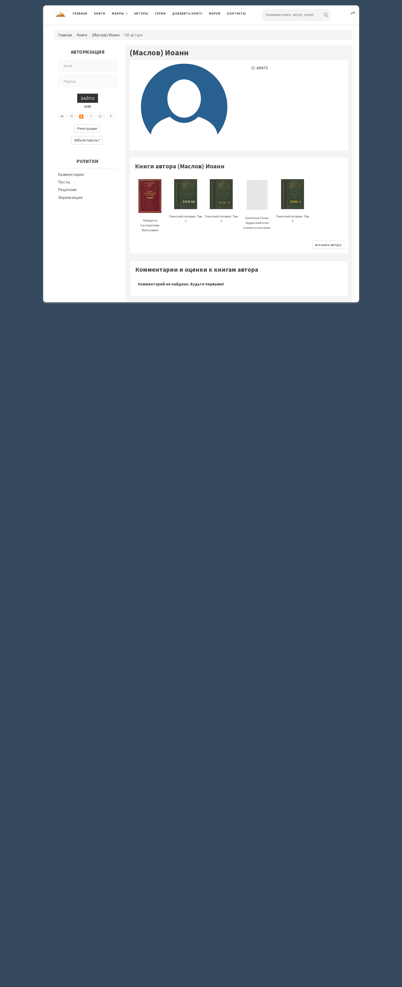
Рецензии (67, 189)
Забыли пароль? (87, 140)
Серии (160, 13)
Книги (99, 13)
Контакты (236, 13)
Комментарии (71, 174)
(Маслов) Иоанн (106, 35)
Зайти (87, 98)
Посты (64, 182)
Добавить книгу (187, 13)
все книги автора (328, 245)
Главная (80, 13)
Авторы (141, 13)
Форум (215, 13)
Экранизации (70, 197)
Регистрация (87, 128)
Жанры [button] (118, 13)
